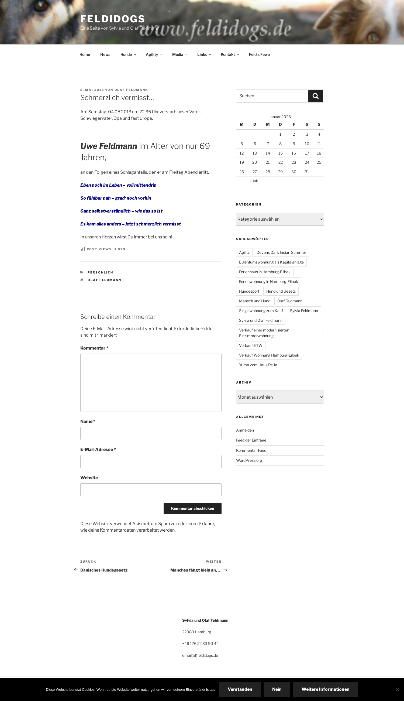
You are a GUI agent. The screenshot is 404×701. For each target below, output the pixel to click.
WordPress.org (249, 460)
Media (180, 54)
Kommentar (94, 348)
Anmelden (245, 430)
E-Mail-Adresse (98, 449)
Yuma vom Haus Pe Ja (258, 365)
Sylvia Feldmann (304, 310)
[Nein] (397, 689)
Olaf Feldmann (131, 90)
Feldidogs (113, 19)
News (105, 54)
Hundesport (249, 291)
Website (89, 477)
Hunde (128, 54)
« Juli (254, 181)
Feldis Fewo (259, 54)
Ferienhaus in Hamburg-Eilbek (265, 271)
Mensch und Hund (254, 301)
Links (204, 54)
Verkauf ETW (251, 345)
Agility (154, 54)
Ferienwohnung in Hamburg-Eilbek (268, 281)
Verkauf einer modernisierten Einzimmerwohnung (264, 333)
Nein (277, 689)
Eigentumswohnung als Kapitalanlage (271, 262)
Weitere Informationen (326, 689)
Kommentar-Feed (251, 450)
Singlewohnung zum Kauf (261, 310)
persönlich (100, 272)
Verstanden (240, 689)
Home (85, 54)
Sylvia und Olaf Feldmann (260, 320)
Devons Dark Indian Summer (281, 252)
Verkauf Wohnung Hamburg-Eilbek (269, 355)
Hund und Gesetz (281, 291)
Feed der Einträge (251, 440)
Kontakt (230, 54)
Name (87, 421)
